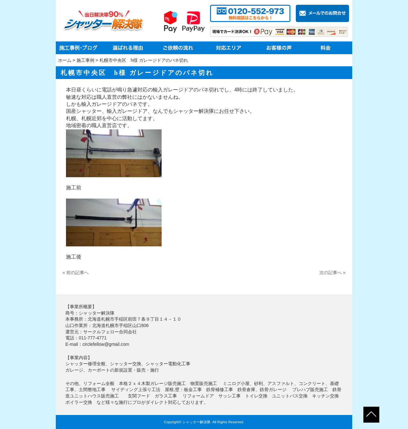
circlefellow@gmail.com (106, 344)
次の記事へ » (332, 272)
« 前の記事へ (75, 272)
